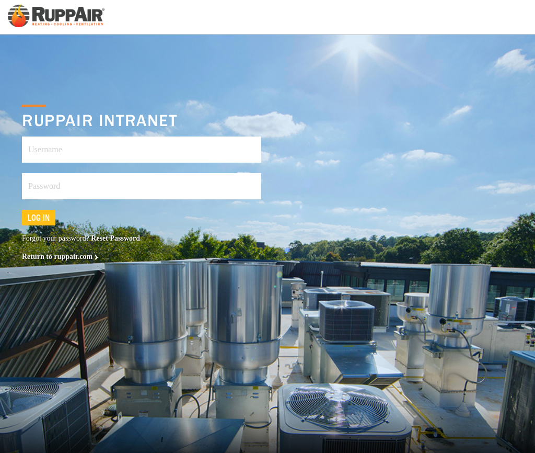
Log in (39, 217)
